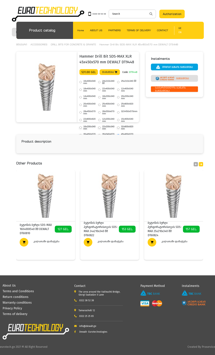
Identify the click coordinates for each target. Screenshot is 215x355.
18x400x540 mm (89, 89)
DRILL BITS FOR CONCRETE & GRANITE (73, 44)
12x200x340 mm (108, 120)
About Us (9, 285)
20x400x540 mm (89, 105)
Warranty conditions (17, 302)
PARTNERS (114, 30)
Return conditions (15, 297)
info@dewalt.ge (85, 326)
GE (179, 28)
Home (80, 30)
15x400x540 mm (127, 120)
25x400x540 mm (108, 105)
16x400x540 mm (89, 82)
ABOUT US (96, 30)
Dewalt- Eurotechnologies (90, 331)
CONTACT (162, 30)
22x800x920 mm (89, 120)
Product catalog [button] (42, 30)
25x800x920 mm (127, 105)
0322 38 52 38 (84, 300)
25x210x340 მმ (128, 81)
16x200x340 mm (89, 127)
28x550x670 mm (108, 112)
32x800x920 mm (127, 127)
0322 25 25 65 (84, 316)
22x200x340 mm (108, 127)
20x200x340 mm (127, 97)
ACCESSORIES (38, 44)
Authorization (172, 14)
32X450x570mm (129, 111)
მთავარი (21, 44)
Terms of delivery (15, 314)
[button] (201, 164)
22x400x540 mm (108, 89)
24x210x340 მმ (108, 82)
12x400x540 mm (127, 89)
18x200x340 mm (108, 97)
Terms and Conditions (18, 291)
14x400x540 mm (89, 97)
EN (180, 32)
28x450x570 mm (89, 112)
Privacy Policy (12, 308)
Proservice (208, 346)
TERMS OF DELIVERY (139, 30)
